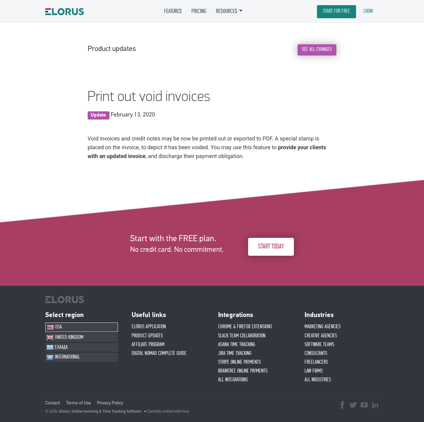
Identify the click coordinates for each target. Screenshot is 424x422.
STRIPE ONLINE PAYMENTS (239, 362)
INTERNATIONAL (63, 357)
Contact (52, 402)
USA (54, 327)
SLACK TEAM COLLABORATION (241, 336)
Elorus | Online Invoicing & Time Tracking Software (100, 411)
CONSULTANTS (316, 353)
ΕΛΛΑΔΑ (57, 347)
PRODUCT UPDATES (147, 336)
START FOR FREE (336, 11)
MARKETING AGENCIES (323, 326)
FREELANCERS (316, 362)
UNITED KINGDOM (64, 337)
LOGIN (368, 11)
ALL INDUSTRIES (318, 380)
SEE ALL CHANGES (317, 49)
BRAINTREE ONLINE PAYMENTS (243, 371)
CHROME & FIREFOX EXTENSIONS (245, 326)
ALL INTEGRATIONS (233, 380)
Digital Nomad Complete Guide (159, 353)
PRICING (198, 11)
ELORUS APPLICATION (149, 326)
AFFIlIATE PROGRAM (148, 344)
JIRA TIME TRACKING (234, 353)
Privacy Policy (110, 402)
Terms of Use (78, 402)
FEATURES (173, 11)
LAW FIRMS (314, 371)
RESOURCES (226, 11)
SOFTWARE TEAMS (319, 344)
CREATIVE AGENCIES (321, 336)
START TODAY (271, 246)
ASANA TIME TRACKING (236, 344)
